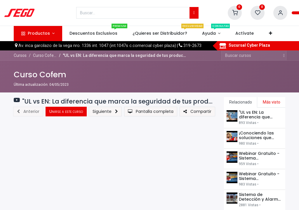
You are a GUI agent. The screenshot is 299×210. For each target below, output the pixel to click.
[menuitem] (93, 33)
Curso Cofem (40, 74)
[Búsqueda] (194, 13)
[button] (270, 33)
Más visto (271, 102)
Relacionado (240, 102)
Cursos (20, 55)
